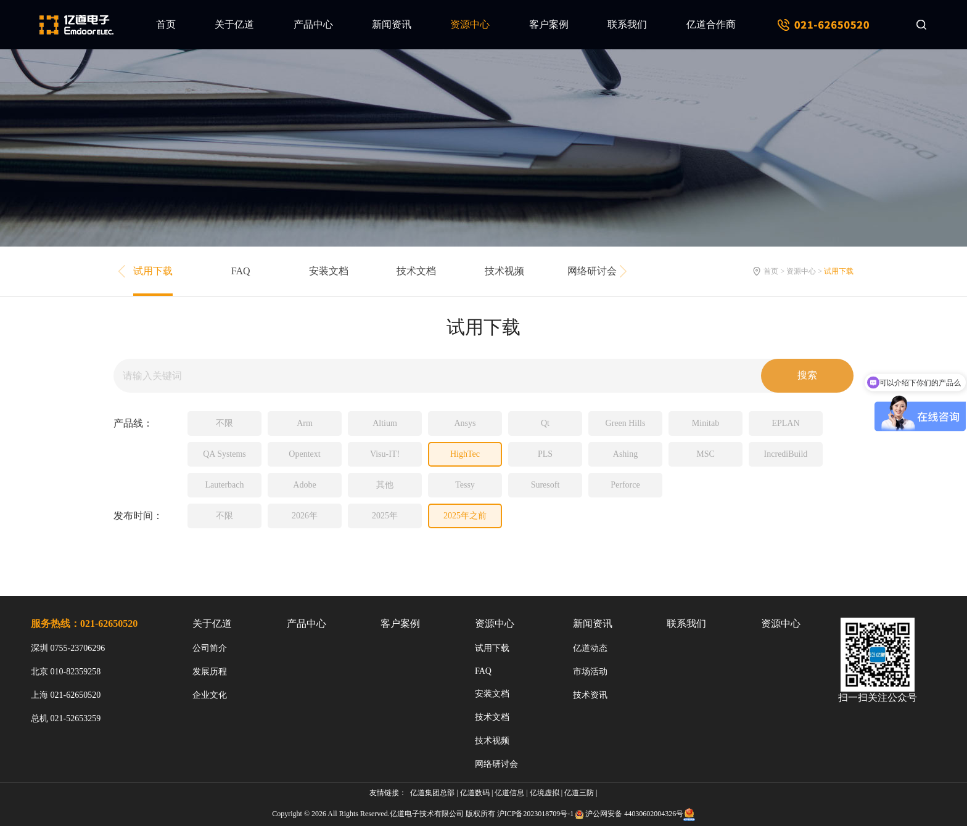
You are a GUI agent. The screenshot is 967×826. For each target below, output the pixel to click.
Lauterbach (224, 484)
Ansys (464, 423)
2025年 (385, 515)
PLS (545, 454)
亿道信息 (509, 792)
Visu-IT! (385, 454)
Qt (545, 423)
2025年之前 (465, 515)
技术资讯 (590, 695)
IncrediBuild (786, 454)
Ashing (625, 454)
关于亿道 (234, 24)
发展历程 (209, 671)
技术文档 (416, 271)
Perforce (625, 484)
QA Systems (224, 454)
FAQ (240, 271)
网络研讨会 (592, 271)
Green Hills (626, 423)
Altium (384, 423)
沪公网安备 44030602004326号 (634, 813)
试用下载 (153, 271)
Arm (305, 423)
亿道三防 (579, 792)
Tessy (465, 484)
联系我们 (627, 24)
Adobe (304, 484)
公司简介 (209, 648)
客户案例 (549, 24)
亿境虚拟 (544, 792)
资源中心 (470, 24)
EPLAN (785, 423)
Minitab (705, 423)
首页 (166, 24)
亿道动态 (590, 648)
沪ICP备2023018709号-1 (535, 813)
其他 (384, 484)
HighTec (465, 454)
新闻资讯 (391, 24)
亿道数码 (475, 792)
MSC (705, 454)
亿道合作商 (711, 24)
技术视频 (504, 271)
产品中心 (313, 24)
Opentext (304, 454)
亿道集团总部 (432, 792)
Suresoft (545, 484)
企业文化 (209, 695)
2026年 (305, 515)
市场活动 (590, 671)
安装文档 (328, 271)
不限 (224, 423)
